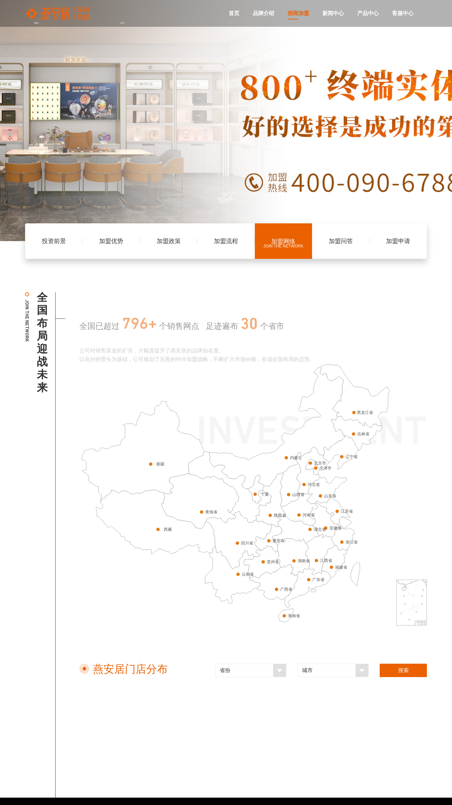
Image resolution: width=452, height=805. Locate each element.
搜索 (403, 670)
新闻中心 (333, 13)
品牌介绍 (263, 13)
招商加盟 (298, 13)
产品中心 (368, 13)
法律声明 (237, 794)
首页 (234, 13)
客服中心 (402, 13)
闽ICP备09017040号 (282, 794)
